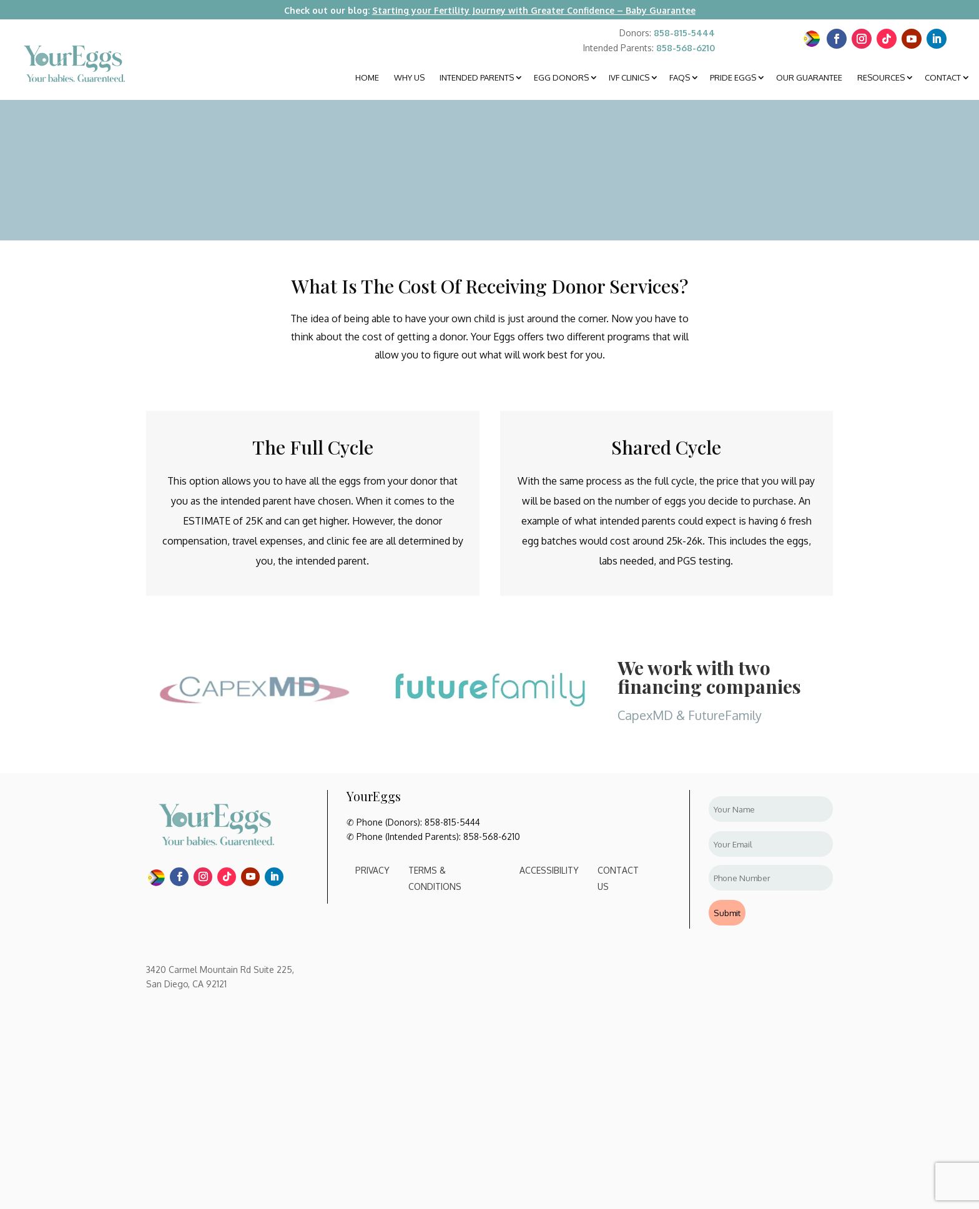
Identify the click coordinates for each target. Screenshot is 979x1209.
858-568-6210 (685, 47)
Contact (943, 77)
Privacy (372, 870)
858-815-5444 (684, 32)
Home (367, 77)
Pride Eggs (733, 77)
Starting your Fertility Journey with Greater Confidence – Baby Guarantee (534, 10)
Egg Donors (561, 77)
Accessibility (549, 870)
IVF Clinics (629, 77)
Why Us (409, 77)
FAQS (679, 77)
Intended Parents (477, 77)
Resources (881, 77)
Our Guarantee (809, 77)
